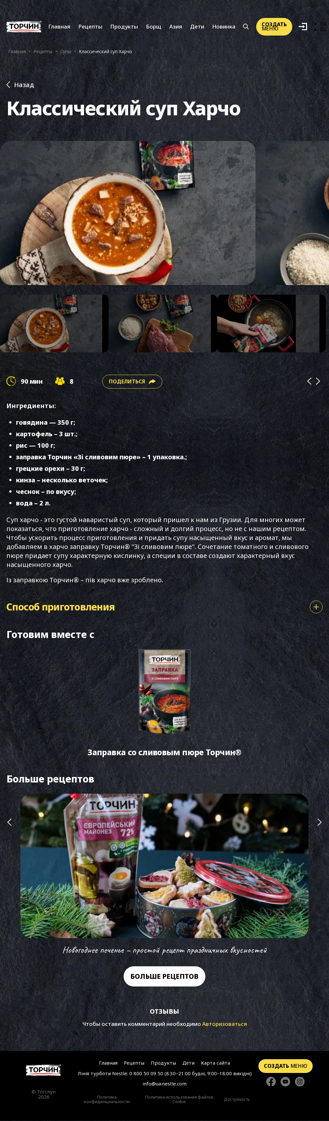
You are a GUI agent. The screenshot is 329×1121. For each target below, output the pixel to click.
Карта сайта (215, 1063)
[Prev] (309, 382)
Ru (323, 29)
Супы (65, 52)
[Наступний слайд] (320, 875)
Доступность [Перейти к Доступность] (237, 1099)
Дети (197, 26)
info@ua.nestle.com (164, 1083)
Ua (323, 24)
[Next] (318, 382)
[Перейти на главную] (24, 27)
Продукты (124, 26)
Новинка (223, 26)
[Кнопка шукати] (246, 27)
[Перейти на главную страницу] (43, 1070)
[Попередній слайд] (9, 875)
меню (274, 26)
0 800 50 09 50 (146, 1073)
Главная (59, 26)
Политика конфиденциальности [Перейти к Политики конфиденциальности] (107, 1099)
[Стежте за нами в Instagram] (300, 1082)
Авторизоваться (224, 1024)
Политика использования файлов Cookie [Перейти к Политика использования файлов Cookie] (179, 1099)
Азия (175, 26)
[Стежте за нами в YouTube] (285, 1082)
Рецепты (90, 26)
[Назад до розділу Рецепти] (164, 85)
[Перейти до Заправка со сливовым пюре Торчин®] (164, 704)
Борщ (153, 26)
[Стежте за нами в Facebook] (271, 1082)
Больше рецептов (164, 976)
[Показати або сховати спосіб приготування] (316, 607)
